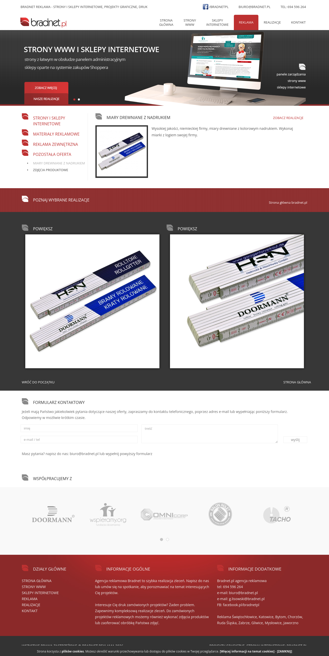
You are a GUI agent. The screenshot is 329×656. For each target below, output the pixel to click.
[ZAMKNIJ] (284, 651)
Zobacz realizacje (288, 118)
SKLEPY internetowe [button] (217, 22)
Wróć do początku (38, 382)
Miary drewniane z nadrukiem (59, 163)
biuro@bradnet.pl (255, 7)
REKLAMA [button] (246, 22)
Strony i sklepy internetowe (49, 121)
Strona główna (166, 22)
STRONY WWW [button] (190, 22)
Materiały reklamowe (56, 134)
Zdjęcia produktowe (50, 170)
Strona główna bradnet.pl (288, 202)
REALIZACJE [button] (272, 22)
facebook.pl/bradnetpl (241, 604)
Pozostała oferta (52, 154)
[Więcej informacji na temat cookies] (247, 651)
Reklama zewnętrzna (55, 144)
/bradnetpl (219, 7)
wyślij (295, 439)
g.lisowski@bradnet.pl (247, 598)
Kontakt (298, 22)
